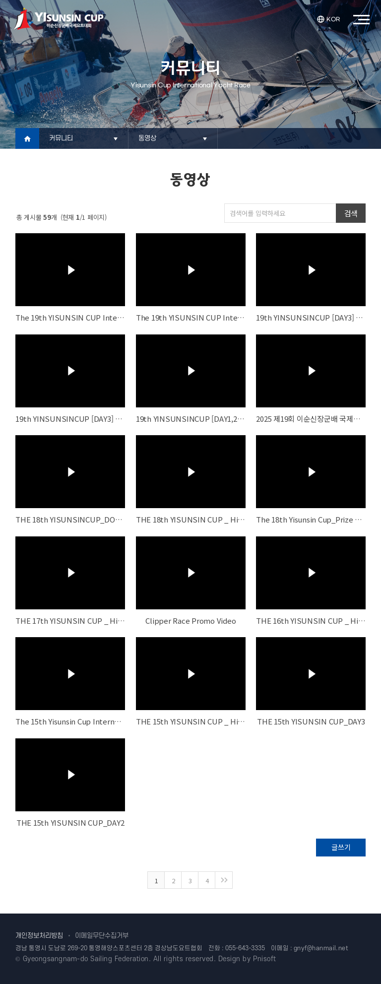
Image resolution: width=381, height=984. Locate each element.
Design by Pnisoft (247, 959)
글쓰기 (340, 847)
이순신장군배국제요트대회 (58, 19)
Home (27, 138)
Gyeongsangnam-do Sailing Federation (86, 959)
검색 (351, 213)
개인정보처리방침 (39, 935)
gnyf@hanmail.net (321, 948)
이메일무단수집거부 (101, 935)
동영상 (147, 138)
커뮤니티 (61, 138)
